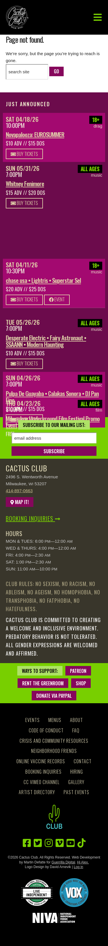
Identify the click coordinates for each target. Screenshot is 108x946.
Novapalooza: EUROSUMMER (35, 134)
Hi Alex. (83, 862)
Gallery (76, 782)
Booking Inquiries (33, 518)
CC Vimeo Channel (42, 782)
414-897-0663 (19, 490)
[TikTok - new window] (81, 843)
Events (32, 720)
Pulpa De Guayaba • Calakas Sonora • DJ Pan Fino (52, 396)
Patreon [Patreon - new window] (78, 670)
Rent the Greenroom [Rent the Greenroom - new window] (43, 683)
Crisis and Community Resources (54, 740)
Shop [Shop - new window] (81, 683)
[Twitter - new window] (37, 843)
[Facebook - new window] (26, 843)
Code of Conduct (46, 730)
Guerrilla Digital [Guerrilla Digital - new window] (63, 862)
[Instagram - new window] (48, 843)
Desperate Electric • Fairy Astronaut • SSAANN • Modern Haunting (46, 341)
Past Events (76, 792)
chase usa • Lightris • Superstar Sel (43, 281)
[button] (97, 17)
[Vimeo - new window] (59, 843)
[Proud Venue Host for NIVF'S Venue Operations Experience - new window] (74, 892)
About (76, 720)
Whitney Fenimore (25, 183)
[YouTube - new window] (70, 843)
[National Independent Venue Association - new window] (54, 918)
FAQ (75, 730)
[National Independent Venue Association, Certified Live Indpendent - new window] (37, 892)
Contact (83, 761)
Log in (78, 867)
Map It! (19, 502)
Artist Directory (37, 792)
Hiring (76, 771)
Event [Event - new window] (57, 301)
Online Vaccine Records (40, 761)
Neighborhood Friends (54, 750)
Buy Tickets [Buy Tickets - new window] (24, 153)
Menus (54, 720)
